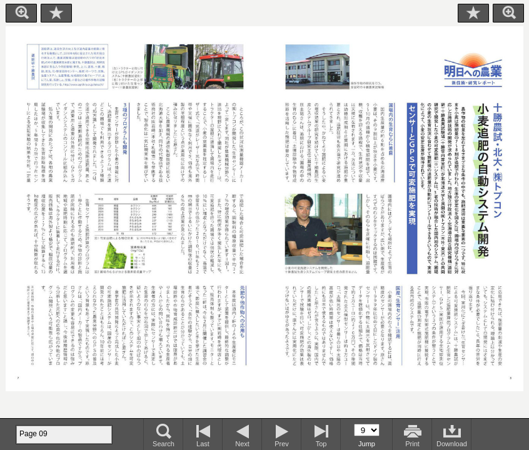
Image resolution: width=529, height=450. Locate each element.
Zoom (21, 13)
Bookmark (56, 13)
